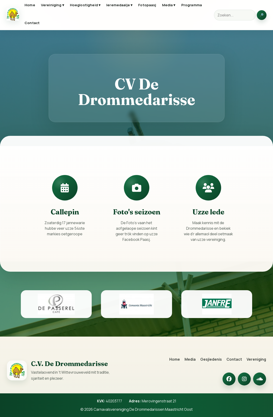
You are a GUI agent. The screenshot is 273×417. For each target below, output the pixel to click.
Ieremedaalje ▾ (119, 5)
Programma (191, 5)
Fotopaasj (147, 5)
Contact (32, 22)
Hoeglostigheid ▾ (85, 5)
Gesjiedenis (211, 359)
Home (30, 5)
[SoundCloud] (259, 378)
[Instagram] (244, 378)
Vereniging (256, 359)
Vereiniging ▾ (52, 5)
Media (190, 359)
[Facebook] (229, 378)
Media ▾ (169, 5)
